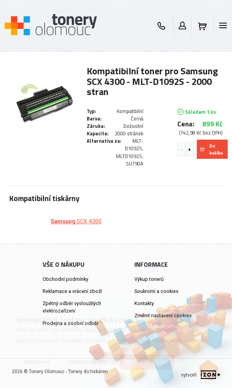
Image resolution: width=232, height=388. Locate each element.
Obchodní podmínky (65, 279)
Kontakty (144, 303)
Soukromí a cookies (156, 291)
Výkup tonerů (149, 279)
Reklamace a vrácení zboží (72, 291)
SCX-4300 (76, 221)
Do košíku (211, 149)
